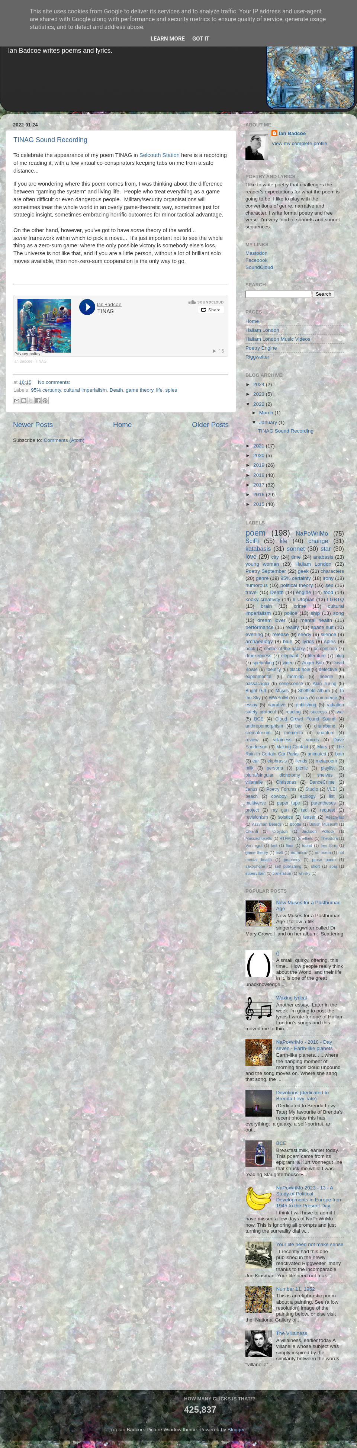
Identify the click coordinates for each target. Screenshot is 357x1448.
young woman (262, 564)
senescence (291, 683)
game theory (139, 390)
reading (293, 712)
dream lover (271, 620)
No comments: (54, 382)
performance (259, 627)
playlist (328, 768)
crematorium (257, 732)
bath (339, 754)
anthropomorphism (264, 726)
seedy (304, 634)
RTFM (285, 838)
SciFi (252, 540)
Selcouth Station (159, 155)
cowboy (278, 796)
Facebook (256, 260)
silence (328, 634)
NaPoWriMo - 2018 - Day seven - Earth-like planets (304, 1045)
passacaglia (257, 683)
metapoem (326, 761)
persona (275, 768)
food (328, 592)
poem (255, 532)
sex (329, 585)
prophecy (292, 859)
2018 (259, 475)
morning (295, 676)
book (250, 648)
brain (266, 606)
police (290, 613)
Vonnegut (254, 845)
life (159, 390)
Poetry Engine (261, 348)
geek (303, 571)
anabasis (323, 557)
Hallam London (262, 330)
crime (300, 606)
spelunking (263, 662)
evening (254, 634)
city (275, 557)
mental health (316, 620)
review (251, 739)
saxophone (255, 866)
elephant (290, 655)
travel (251, 592)
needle (326, 676)
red (304, 810)
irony (328, 578)
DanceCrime (321, 782)
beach (251, 796)
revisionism (256, 817)
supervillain (255, 873)
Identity (273, 669)
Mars (322, 746)
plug (339, 655)
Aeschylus (335, 817)
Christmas (286, 782)
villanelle (254, 782)
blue (288, 641)
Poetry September (265, 571)
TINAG (41, 361)
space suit (322, 627)
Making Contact (292, 746)
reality (292, 627)
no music (299, 852)
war (340, 712)
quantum (325, 732)
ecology (308, 796)
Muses (282, 690)
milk (249, 768)
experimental (258, 676)
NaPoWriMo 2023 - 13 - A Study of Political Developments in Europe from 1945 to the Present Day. (309, 1197)
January (269, 422)
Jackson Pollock (318, 831)
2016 (259, 494)
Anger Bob (313, 662)
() (277, 953)
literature (317, 655)
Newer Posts (33, 424)
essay (251, 704)
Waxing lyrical (291, 998)
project (252, 810)
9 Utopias (303, 599)
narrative (276, 704)
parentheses (323, 803)
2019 (259, 465)
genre (262, 578)
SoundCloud (259, 267)
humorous (256, 585)
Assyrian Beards (267, 824)
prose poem (323, 859)
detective (328, 669)
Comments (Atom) (64, 440)
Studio (311, 789)
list (332, 796)
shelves (324, 775)
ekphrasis (277, 761)
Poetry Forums (281, 789)
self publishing (288, 866)
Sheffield (305, 838)
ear (256, 761)
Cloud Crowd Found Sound (305, 719)
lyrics (308, 641)
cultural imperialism (85, 390)
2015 (259, 504)
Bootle (295, 824)
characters (332, 571)
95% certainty (46, 390)
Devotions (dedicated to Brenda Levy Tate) (302, 1095)
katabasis (258, 548)
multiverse (255, 803)
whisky (304, 873)
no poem (323, 852)
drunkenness (258, 655)
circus (302, 697)
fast (274, 845)
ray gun (280, 810)
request (327, 810)
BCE (258, 719)
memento (293, 732)
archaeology (259, 641)
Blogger (236, 1429)
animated (317, 754)
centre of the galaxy (284, 648)
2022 (259, 404)
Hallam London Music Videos (278, 339)
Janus (251, 789)
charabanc (324, 726)
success (319, 712)
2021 (259, 446)
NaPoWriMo (312, 533)
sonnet (296, 548)
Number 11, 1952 (295, 1289)
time (296, 557)
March (266, 412)
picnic (302, 768)
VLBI (332, 789)
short (315, 866)
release (280, 634)
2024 (259, 384)
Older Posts (210, 424)
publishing (306, 704)
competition (325, 648)
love (251, 556)
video (288, 662)
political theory (296, 585)
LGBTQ (335, 599)
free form (329, 845)
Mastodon (256, 253)
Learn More (168, 38)
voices (312, 739)
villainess (282, 739)
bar (298, 726)
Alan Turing (325, 683)
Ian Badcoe (22, 361)
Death (116, 390)
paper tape (288, 803)
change (318, 540)
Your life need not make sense (309, 1244)
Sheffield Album (314, 690)
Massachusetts (258, 838)
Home (122, 424)
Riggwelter (257, 357)
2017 (259, 485)
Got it (200, 38)
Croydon (279, 831)
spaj (333, 866)
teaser (309, 817)
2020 (259, 455)
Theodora (329, 838)
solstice (285, 817)
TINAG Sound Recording (50, 140)
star (326, 548)
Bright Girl (255, 690)
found (307, 845)
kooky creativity (262, 599)
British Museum (323, 824)
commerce (326, 697)
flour (290, 845)
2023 (259, 394)
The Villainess (291, 1333)
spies (171, 390)
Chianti (251, 831)
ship (315, 613)
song (338, 613)
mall (279, 852)
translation (282, 873)
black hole (300, 669)
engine (303, 592)
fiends (301, 761)
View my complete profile (299, 143)
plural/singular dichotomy (272, 775)
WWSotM (278, 697)
